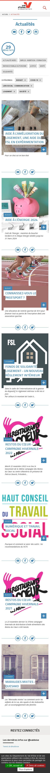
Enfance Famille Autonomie (14, 66)
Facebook (21, 31)
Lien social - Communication (16, 86)
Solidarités (7, 72)
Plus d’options (25, 769)
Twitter (28, 31)
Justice (33, 66)
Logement (7, 91)
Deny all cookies (35, 765)
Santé (42, 66)
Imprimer (36, 31)
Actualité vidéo (9, 60)
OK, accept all (14, 765)
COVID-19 (34, 80)
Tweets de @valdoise (11, 746)
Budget (19, 80)
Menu (5, 6)
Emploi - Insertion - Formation (33, 60)
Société (22, 91)
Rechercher (44, 6)
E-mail (14, 31)
